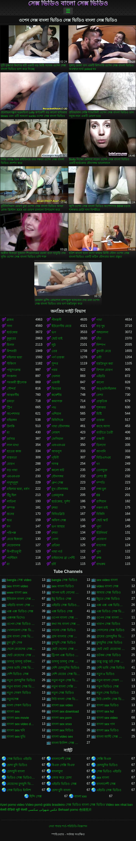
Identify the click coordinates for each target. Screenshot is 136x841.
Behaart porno (68, 810)
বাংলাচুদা (57, 771)
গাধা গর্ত (57, 551)
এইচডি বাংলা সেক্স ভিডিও (21, 605)
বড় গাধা (12, 470)
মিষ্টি (99, 414)
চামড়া (10, 401)
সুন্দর (55, 363)
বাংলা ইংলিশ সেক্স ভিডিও (66, 743)
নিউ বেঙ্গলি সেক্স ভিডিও (110, 699)
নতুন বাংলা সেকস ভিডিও (110, 680)
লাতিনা (11, 501)
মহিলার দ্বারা (14, 357)
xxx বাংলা (102, 777)
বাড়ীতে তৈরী (104, 432)
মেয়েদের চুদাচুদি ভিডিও (21, 784)
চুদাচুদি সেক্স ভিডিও (64, 642)
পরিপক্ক (11, 533)
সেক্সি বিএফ (103, 759)
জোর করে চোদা (62, 777)
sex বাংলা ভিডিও (63, 586)
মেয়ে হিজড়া (14, 539)
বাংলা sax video (62, 705)
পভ (54, 407)
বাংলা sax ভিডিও (107, 705)
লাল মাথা (13, 445)
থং (98, 464)
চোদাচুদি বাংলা (16, 771)
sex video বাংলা (107, 580)
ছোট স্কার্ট (102, 520)
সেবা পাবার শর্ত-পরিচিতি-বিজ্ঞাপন (68, 826)
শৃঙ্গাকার (101, 407)
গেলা (55, 539)
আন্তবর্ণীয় (13, 395)
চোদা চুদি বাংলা (61, 790)
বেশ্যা (99, 395)
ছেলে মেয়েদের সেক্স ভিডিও (21, 649)
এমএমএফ (13, 476)
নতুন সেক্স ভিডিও (63, 693)
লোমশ (56, 432)
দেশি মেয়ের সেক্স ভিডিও (66, 674)
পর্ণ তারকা (58, 357)
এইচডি (100, 376)
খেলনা (56, 376)
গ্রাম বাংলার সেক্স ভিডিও (66, 636)
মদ (8, 526)
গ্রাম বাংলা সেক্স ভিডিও (21, 636)
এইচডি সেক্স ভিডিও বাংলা (66, 605)
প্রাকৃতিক (101, 401)
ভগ (54, 332)
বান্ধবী (100, 439)
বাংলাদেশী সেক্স (61, 759)
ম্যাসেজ (101, 545)
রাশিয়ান (101, 501)
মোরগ (11, 464)
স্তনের (10, 514)
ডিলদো (101, 445)
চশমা (55, 508)
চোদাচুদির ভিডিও (107, 765)
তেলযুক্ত (101, 470)
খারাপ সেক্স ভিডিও (108, 624)
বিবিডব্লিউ (58, 514)
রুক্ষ (98, 558)
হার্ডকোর (12, 332)
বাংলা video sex (62, 736)
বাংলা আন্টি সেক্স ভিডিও (110, 736)
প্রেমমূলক (57, 495)
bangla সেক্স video (19, 580)
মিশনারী (12, 351)
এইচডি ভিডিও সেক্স (64, 784)
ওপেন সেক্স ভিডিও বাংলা (21, 624)
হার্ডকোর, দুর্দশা (61, 501)
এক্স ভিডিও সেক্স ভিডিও (110, 611)
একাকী (56, 382)
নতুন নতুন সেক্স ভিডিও (66, 680)
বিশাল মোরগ (104, 370)
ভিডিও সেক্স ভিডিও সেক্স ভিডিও (21, 777)
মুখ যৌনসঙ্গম (60, 489)
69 (98, 495)
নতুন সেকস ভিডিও (19, 693)
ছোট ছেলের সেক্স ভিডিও (66, 649)
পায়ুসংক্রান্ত (13, 370)
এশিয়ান (56, 414)
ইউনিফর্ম (101, 533)
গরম (54, 370)
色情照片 (85, 810)
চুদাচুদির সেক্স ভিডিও (109, 642)
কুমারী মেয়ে (103, 351)
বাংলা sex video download (21, 724)
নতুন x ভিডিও (105, 674)
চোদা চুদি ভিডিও (17, 765)
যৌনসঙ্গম (57, 476)
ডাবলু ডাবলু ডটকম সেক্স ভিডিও (21, 661)
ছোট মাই (57, 338)
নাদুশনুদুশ (12, 482)
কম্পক (11, 508)
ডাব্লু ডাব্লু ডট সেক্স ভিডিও (110, 661)
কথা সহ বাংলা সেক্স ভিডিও (66, 624)
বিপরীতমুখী (14, 551)
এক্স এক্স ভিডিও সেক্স (20, 611)
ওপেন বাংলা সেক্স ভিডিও (66, 617)
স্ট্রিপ (9, 407)
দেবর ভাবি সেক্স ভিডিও (21, 668)
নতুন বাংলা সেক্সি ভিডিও (66, 686)
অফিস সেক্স (59, 520)
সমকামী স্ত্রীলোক (16, 382)
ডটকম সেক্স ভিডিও (108, 655)
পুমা (98, 526)
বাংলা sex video (107, 718)
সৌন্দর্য (11, 388)
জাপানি (101, 451)
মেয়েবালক (13, 545)
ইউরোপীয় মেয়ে (61, 326)
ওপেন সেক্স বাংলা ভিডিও (110, 617)
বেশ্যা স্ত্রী (101, 476)
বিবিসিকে (57, 420)
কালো (100, 382)
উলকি (10, 426)
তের (54, 351)
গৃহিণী (55, 457)
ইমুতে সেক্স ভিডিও (108, 599)
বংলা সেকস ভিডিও (19, 705)
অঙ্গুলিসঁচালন (106, 388)
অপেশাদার (13, 414)
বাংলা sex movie (18, 718)
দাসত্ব (55, 464)
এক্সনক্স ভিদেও (16, 617)
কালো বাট (58, 470)
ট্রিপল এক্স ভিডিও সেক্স (66, 655)
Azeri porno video (12, 805)
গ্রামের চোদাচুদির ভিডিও (110, 636)
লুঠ (54, 345)
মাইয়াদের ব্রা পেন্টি (63, 558)
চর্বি (54, 564)
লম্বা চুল (101, 489)
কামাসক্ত (57, 401)
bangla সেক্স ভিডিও (64, 580)
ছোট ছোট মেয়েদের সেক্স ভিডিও (110, 649)
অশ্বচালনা (102, 332)
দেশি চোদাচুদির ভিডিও (65, 668)
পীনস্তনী (56, 320)
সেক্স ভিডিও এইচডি (19, 759)
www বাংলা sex (17, 592)
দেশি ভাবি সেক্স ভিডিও (110, 668)
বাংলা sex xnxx (62, 724)
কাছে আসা (103, 426)
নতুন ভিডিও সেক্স (107, 686)
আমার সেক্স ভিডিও (108, 592)
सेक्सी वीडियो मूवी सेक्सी (13, 810)
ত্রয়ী (98, 357)
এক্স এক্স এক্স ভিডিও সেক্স (110, 605)
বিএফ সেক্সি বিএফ (63, 765)
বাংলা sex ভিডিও (107, 730)
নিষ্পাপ (100, 345)
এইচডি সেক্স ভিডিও (108, 790)
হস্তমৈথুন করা (104, 363)
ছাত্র (9, 520)
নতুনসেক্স (13, 699)
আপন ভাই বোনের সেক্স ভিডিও (66, 592)
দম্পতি (100, 482)
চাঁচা (98, 338)
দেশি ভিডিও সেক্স (18, 674)
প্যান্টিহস (12, 558)
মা (8, 432)
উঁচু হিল (11, 495)
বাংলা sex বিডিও (62, 730)
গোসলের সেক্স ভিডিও (110, 630)
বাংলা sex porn (62, 718)
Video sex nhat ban (119, 805)
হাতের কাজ (14, 451)
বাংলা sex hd (105, 711)
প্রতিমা (56, 545)
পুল (98, 551)
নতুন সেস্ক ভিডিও (107, 693)
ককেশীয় (57, 395)
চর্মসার (11, 439)
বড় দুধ (100, 326)
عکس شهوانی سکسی (42, 810)
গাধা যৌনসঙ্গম (61, 426)
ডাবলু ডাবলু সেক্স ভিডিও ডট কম (66, 661)
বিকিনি (100, 514)
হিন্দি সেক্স (35, 796)
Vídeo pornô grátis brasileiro (45, 805)
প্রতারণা (101, 539)
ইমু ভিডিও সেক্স (61, 599)
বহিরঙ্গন (12, 420)
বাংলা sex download (65, 711)
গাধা (99, 320)
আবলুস (57, 451)
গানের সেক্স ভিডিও (64, 630)
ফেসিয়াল (57, 439)
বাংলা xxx (80, 796)
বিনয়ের (56, 388)
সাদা (9, 326)
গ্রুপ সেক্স (57, 482)
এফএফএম (58, 445)
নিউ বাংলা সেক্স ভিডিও (66, 699)
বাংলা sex (13, 711)
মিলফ (10, 345)
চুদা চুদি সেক (14, 642)
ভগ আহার (58, 526)
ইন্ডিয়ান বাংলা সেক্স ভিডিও (21, 599)
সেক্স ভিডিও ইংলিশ (19, 790)
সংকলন (12, 376)
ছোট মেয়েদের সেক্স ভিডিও (21, 655)
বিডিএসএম (103, 457)
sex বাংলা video (17, 586)
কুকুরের (11, 338)
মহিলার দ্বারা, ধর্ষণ (18, 489)
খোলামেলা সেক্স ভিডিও (21, 630)
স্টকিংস (11, 363)
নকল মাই (102, 508)
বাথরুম (100, 564)
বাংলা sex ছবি (16, 730)
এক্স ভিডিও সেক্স (62, 611)
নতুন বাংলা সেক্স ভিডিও (21, 686)
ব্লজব (10, 320)
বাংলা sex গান (105, 724)
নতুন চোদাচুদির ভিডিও (21, 680)
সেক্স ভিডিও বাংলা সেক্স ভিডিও (68, 3)
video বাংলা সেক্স (107, 586)
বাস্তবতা (12, 457)
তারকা (100, 420)
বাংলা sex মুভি (16, 736)
